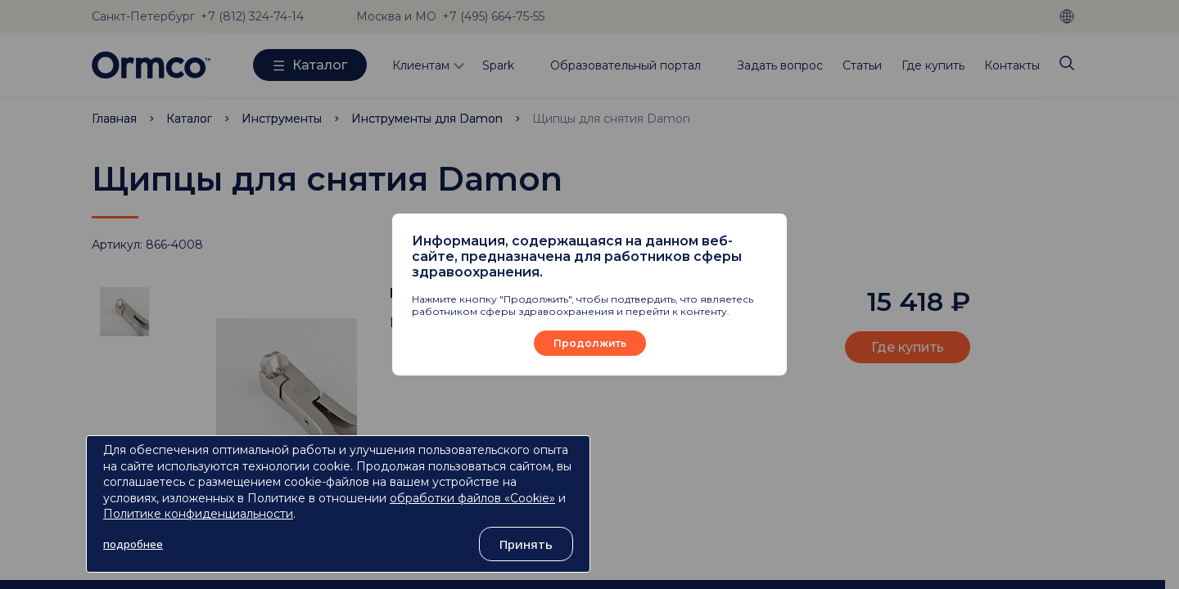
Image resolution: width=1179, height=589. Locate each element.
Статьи (862, 65)
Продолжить (589, 343)
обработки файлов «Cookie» (472, 498)
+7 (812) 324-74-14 (252, 16)
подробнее (133, 544)
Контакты (1012, 65)
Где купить (932, 65)
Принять (526, 544)
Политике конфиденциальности (198, 513)
